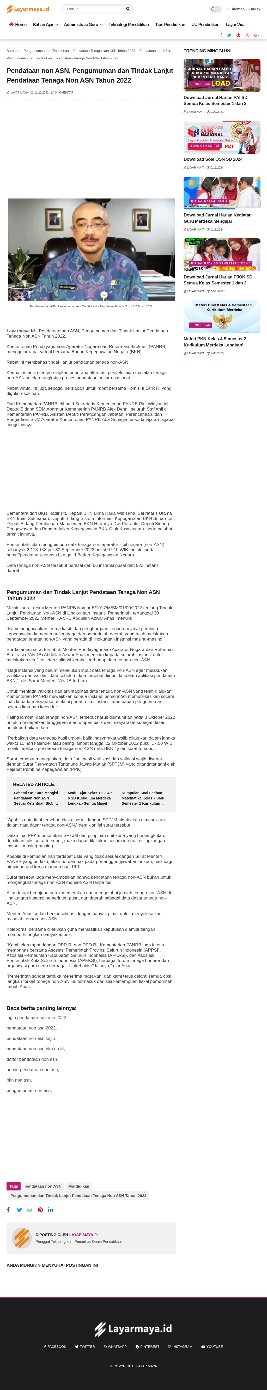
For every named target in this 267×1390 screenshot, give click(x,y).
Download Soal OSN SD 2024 (213, 159)
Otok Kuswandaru (126, 528)
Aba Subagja (114, 419)
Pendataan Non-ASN (40, 613)
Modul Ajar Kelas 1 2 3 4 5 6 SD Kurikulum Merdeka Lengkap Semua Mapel (90, 798)
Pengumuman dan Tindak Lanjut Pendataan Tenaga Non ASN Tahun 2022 (79, 51)
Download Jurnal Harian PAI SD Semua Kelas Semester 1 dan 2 (215, 100)
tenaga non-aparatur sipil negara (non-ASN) (121, 544)
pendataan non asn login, (31, 1038)
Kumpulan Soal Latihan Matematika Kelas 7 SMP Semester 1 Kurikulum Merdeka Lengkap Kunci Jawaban (143, 798)
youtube (215, 1346)
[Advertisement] (91, 146)
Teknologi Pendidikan (128, 24)
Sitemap (236, 9)
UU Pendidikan (205, 24)
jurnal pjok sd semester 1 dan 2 (220, 263)
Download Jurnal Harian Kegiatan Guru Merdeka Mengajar (218, 218)
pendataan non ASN (43, 1186)
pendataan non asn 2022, (32, 1028)
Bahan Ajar (43, 24)
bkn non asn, (19, 1080)
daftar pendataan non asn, (32, 1059)
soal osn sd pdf (205, 145)
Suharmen (163, 518)
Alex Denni (117, 409)
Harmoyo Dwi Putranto (116, 523)
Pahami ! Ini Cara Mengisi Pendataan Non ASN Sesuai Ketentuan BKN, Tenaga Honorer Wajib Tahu (36, 798)
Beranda (13, 51)
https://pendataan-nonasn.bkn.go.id (41, 555)
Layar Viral (235, 24)
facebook (56, 1346)
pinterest (149, 1346)
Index (254, 9)
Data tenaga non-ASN (28, 565)
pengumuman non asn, (29, 1090)
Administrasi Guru (81, 24)
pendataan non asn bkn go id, (36, 1048)
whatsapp (117, 1346)
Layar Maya (146, 1365)
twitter (87, 1346)
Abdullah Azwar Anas (93, 618)
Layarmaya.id (21, 330)
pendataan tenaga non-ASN (100, 362)
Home (17, 24)
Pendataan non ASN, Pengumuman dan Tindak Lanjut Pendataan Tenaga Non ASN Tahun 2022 (91, 306)
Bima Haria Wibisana (114, 513)
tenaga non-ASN (133, 659)
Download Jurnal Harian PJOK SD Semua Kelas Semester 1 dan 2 (218, 280)
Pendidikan (78, 1186)
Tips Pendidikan (170, 24)
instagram (182, 1346)
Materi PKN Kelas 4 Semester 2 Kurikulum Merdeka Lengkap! (215, 342)
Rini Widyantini (153, 403)
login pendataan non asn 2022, (37, 1017)
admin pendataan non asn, (33, 1069)
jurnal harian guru (208, 201)
